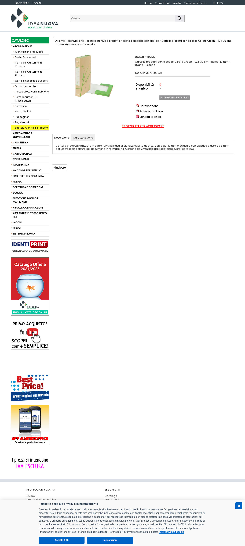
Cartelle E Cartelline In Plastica (28, 73)
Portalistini (21, 106)
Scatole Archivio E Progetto (31, 127)
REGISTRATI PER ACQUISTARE (143, 126)
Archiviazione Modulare (29, 52)
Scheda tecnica (148, 117)
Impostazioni (110, 540)
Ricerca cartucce (195, 3)
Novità (177, 3)
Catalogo (111, 496)
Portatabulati (23, 111)
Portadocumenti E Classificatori (26, 98)
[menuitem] (196, 3)
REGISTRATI (23, 3)
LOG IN (37, 3)
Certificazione (147, 106)
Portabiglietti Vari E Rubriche (32, 91)
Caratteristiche (83, 137)
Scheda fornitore (149, 111)
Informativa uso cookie (41, 499)
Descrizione (61, 137)
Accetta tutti (62, 540)
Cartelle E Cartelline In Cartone (28, 64)
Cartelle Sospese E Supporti (31, 81)
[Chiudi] (238, 505)
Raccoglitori (22, 117)
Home (148, 3)
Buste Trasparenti (25, 57)
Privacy (30, 496)
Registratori (22, 122)
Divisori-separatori (26, 86)
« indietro (59, 168)
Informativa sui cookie (171, 531)
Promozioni (162, 3)
